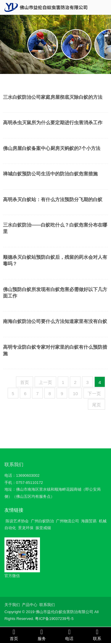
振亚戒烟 (43, 528)
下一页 (94, 393)
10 (75, 393)
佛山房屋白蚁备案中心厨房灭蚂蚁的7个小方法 (51, 148)
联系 (97, 635)
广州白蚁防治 (42, 521)
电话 (69, 635)
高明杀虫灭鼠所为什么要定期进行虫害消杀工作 (52, 122)
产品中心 (29, 604)
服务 (42, 635)
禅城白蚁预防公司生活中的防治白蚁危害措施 (50, 173)
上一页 (45, 382)
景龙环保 (25, 528)
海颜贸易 (88, 521)
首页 (24, 382)
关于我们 (12, 604)
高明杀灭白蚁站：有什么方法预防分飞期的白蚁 (52, 199)
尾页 (96, 404)
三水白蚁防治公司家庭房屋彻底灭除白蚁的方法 (52, 97)
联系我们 (13, 464)
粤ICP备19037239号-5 (54, 618)
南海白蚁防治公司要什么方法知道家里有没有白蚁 (55, 321)
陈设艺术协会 (17, 521)
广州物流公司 (67, 521)
